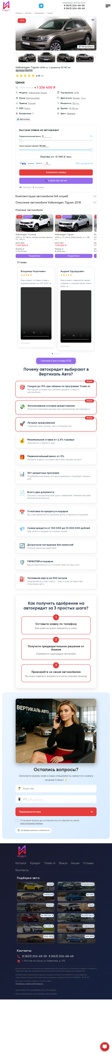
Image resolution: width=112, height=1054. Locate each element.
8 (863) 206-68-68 (74, 8)
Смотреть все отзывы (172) (56, 360)
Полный (31, 103)
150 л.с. (75, 103)
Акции (75, 863)
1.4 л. (83, 98)
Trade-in (49, 863)
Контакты (21, 870)
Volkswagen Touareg (26, 234)
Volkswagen (40, 13)
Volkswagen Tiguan (37, 92)
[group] (56, 33)
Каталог (28, 13)
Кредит (35, 863)
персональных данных (31, 823)
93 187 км (73, 108)
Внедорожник (33, 98)
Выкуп (63, 863)
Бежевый (71, 113)
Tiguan (50, 13)
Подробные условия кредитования (29, 984)
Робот (27, 108)
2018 (76, 92)
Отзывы (88, 863)
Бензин (76, 98)
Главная (18, 13)
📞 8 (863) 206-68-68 (56, 180)
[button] (95, 57)
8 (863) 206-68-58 (74, 5)
